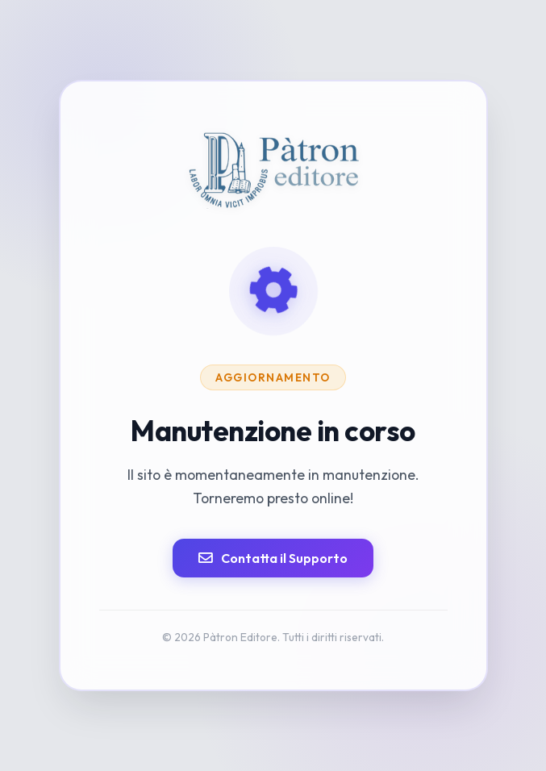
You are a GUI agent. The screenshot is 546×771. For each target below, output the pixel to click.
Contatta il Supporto (273, 558)
